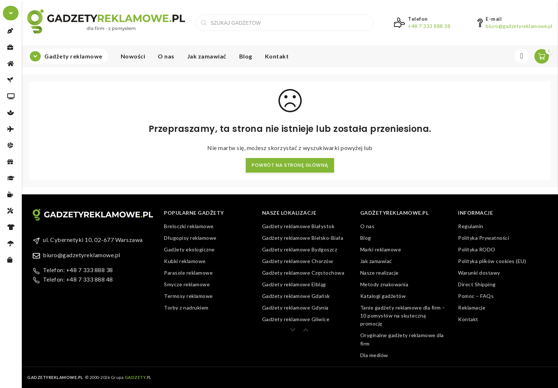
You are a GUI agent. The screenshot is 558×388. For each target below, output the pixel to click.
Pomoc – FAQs (476, 296)
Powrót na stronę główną (290, 165)
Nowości (133, 56)
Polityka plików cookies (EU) (492, 261)
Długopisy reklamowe (190, 238)
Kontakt (277, 56)
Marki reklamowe (380, 249)
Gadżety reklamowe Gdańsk (296, 296)
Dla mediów (374, 355)
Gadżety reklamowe (73, 56)
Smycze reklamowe (187, 284)
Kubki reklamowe (185, 261)
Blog (245, 56)
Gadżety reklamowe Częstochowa (303, 273)
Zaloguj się (521, 56)
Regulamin (470, 226)
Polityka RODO (476, 249)
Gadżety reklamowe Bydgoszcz (299, 249)
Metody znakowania (384, 284)
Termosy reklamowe (188, 296)
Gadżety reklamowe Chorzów (297, 261)
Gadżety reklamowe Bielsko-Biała (303, 238)
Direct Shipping (477, 284)
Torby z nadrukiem (186, 307)
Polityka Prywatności (483, 238)
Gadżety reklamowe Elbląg (294, 284)
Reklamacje (471, 307)
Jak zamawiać (206, 56)
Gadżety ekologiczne (189, 249)
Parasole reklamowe (188, 273)
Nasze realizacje (379, 273)
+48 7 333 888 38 (429, 26)
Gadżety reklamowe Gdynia (295, 307)
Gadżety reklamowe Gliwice (296, 319)
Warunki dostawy (479, 273)
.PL (138, 377)
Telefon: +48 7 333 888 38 (78, 269)
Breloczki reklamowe (189, 226)
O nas (166, 56)
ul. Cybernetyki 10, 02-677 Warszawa (93, 239)
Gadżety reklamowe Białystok (298, 226)
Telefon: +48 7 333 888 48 (78, 279)
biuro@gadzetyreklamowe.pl (519, 26)
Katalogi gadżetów (383, 296)
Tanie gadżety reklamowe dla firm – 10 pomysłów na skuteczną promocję (402, 315)
